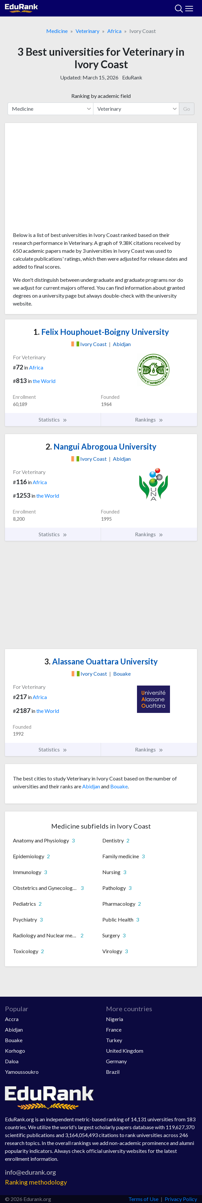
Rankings (149, 419)
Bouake (119, 786)
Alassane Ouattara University (101, 661)
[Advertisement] (101, 179)
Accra (11, 1019)
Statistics (53, 419)
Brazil (112, 1072)
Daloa (11, 1061)
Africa (114, 31)
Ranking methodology (36, 1182)
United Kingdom (124, 1050)
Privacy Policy (181, 1199)
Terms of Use (143, 1199)
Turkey (114, 1040)
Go (186, 108)
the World (44, 381)
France (113, 1029)
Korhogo (15, 1050)
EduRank (132, 77)
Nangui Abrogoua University (101, 446)
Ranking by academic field (101, 96)
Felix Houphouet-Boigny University (101, 332)
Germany (116, 1061)
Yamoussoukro (22, 1072)
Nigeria (114, 1019)
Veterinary (87, 31)
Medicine (57, 31)
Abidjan (91, 786)
